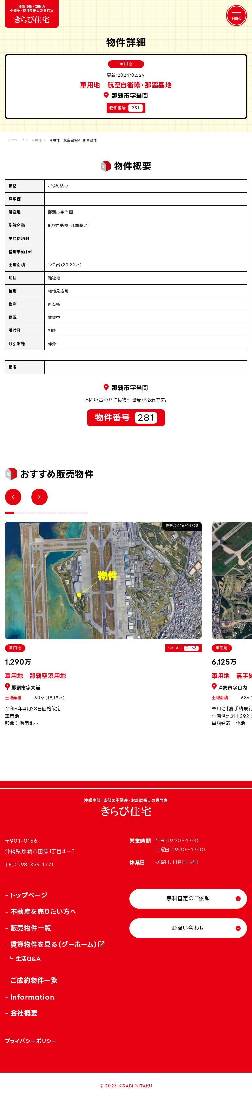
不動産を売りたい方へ (43, 912)
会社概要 (24, 1013)
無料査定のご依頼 (188, 899)
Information (32, 997)
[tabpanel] (103, 628)
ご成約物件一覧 (34, 980)
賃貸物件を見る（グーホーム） (54, 944)
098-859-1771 (35, 864)
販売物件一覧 (30, 928)
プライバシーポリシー (31, 1041)
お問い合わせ (188, 928)
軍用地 (37, 140)
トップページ (14, 140)
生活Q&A (28, 959)
